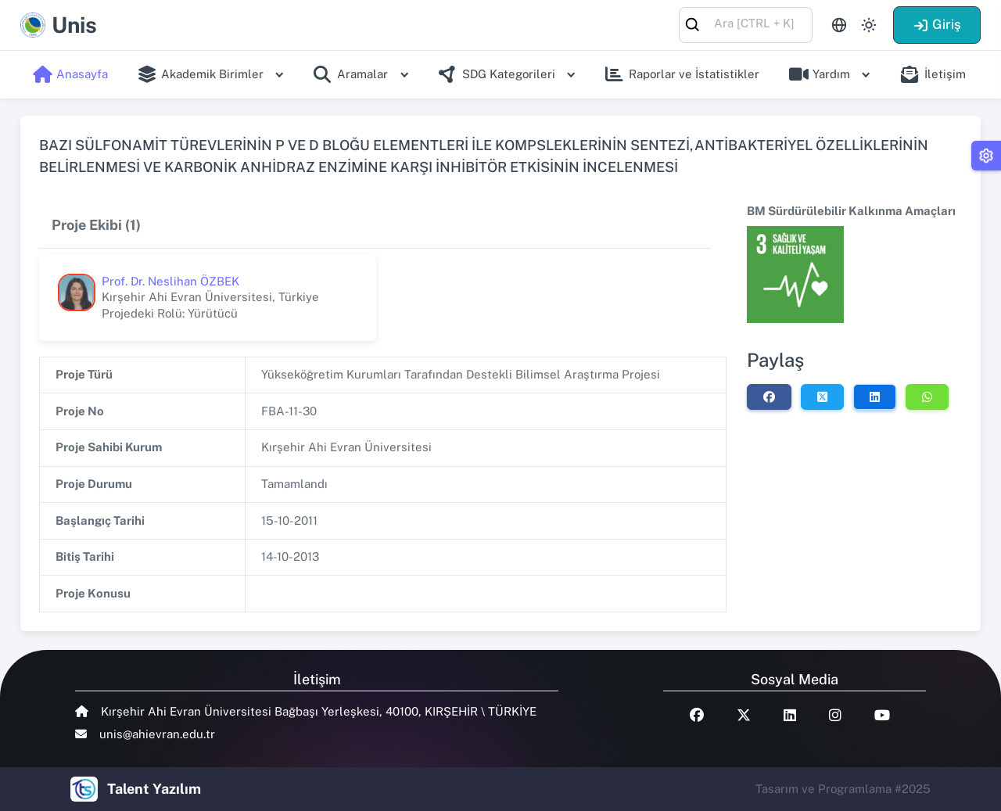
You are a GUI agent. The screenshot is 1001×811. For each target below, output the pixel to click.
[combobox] (746, 24)
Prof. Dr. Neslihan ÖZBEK (170, 281)
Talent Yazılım (154, 788)
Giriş (937, 24)
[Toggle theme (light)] (869, 25)
